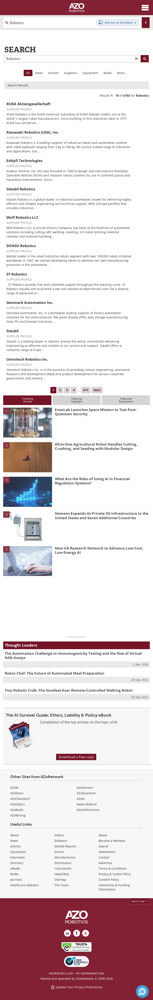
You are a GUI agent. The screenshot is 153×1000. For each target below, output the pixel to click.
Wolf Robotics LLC (22, 217)
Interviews (17, 857)
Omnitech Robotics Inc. (27, 359)
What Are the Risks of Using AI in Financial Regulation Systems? (92, 480)
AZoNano (16, 793)
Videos (59, 835)
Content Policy (109, 880)
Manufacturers (65, 857)
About (14, 835)
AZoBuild (16, 810)
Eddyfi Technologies (24, 160)
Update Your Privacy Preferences (76, 987)
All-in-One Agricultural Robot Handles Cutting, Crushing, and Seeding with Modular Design (96, 446)
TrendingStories (27, 400)
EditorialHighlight (76, 400)
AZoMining (18, 815)
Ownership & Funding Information (114, 887)
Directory (16, 863)
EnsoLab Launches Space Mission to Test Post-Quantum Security (96, 411)
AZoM (14, 788)
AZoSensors (85, 788)
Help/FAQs (61, 874)
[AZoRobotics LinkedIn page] (67, 933)
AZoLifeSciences (88, 810)
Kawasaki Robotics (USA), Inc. (32, 132)
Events (59, 852)
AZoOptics (17, 804)
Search (103, 846)
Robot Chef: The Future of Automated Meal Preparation (54, 673)
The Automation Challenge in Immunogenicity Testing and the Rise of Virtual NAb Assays (73, 655)
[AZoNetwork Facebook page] (76, 933)
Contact (104, 857)
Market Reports (65, 846)
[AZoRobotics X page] (85, 933)
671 (85, 390)
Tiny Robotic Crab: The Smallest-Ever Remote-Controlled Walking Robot (69, 690)
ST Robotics (16, 274)
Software (60, 841)
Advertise (105, 863)
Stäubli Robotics (20, 189)
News (39, 73)
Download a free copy (76, 757)
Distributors (62, 863)
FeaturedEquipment (126, 400)
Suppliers (70, 73)
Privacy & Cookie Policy (115, 874)
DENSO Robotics (21, 245)
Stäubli (12, 330)
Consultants (62, 868)
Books (107, 73)
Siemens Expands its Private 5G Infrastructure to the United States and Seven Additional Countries (102, 515)
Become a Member (112, 841)
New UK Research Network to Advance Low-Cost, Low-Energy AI (99, 550)
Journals (16, 880)
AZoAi (81, 799)
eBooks (15, 868)
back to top (139, 901)
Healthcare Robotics (24, 885)
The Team (61, 885)
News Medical (87, 804)
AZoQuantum (86, 793)
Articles (53, 73)
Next (97, 390)
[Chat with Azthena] (142, 991)
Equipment (90, 73)
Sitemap (60, 880)
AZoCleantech (20, 799)
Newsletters (107, 852)
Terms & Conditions (113, 868)
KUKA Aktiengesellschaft (28, 103)
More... (122, 73)
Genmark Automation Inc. (29, 302)
